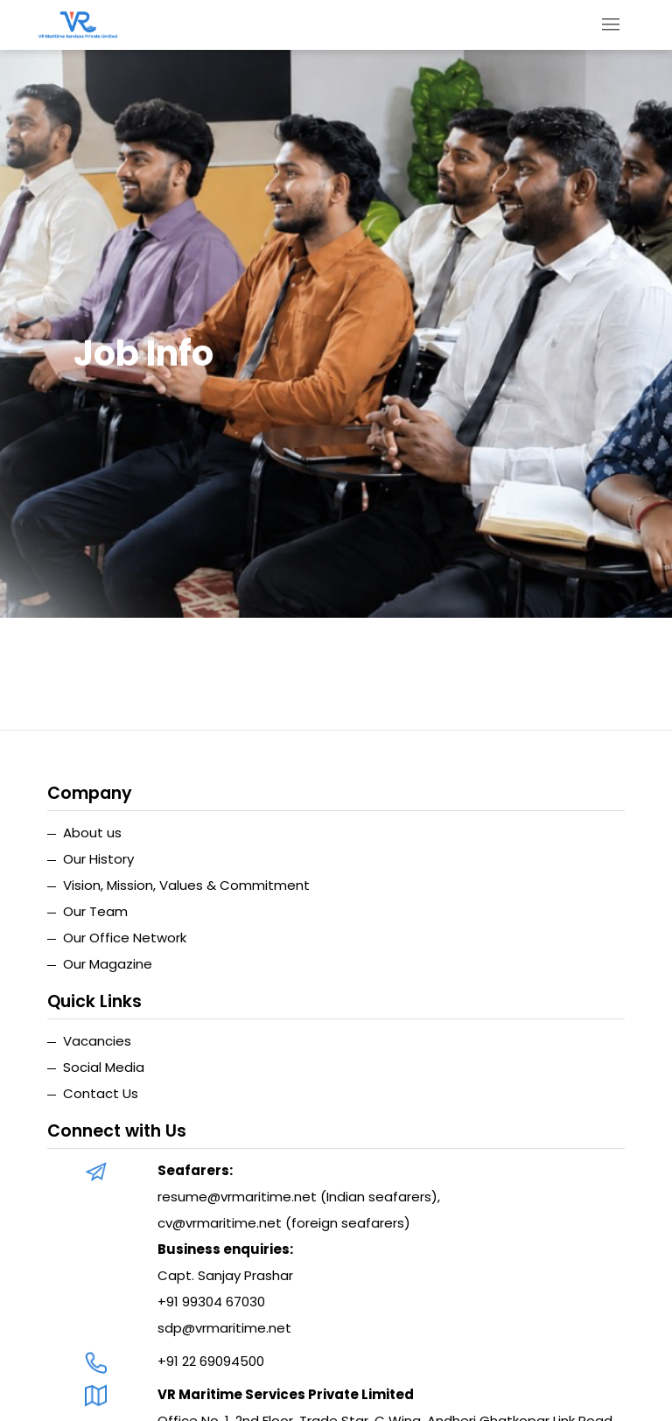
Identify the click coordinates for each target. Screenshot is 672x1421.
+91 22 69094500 (211, 1361)
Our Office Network (124, 937)
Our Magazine (107, 964)
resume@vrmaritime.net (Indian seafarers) (298, 1196)
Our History (98, 859)
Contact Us (100, 1093)
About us (92, 832)
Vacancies (97, 1041)
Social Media (103, 1067)
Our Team (95, 911)
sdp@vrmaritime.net (224, 1328)
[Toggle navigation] (611, 25)
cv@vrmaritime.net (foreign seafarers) (284, 1223)
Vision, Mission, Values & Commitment (186, 885)
